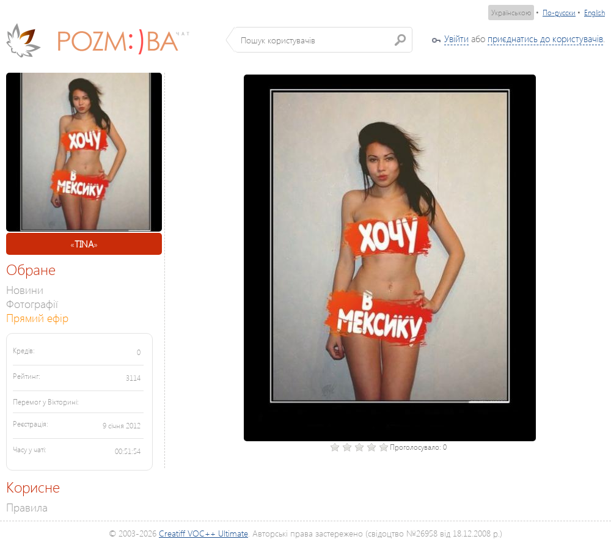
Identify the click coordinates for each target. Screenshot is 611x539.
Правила (27, 507)
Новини (24, 289)
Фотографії (32, 303)
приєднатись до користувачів (545, 38)
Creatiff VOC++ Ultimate (203, 533)
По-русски (559, 12)
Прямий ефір (37, 317)
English (594, 12)
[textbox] (323, 40)
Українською (511, 12)
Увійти (456, 38)
